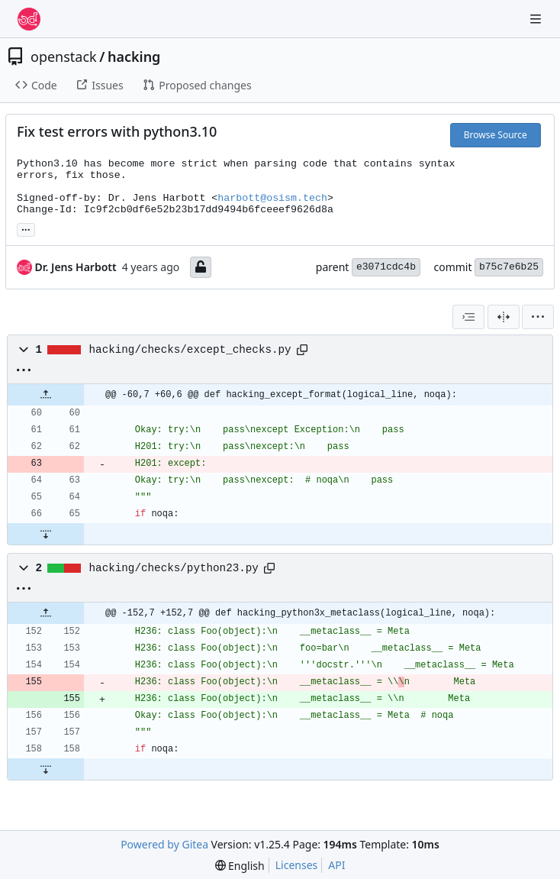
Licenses (296, 865)
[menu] (538, 317)
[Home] (29, 19)
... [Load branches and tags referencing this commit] (26, 228)
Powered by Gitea (164, 844)
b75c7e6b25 (509, 267)
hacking (134, 56)
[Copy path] (302, 349)
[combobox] (468, 317)
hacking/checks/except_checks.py (190, 350)
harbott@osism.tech (272, 198)
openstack (64, 56)
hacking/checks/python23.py (174, 568)
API (336, 865)
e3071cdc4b (386, 267)
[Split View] (504, 317)
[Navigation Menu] (537, 18)
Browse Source (495, 134)
